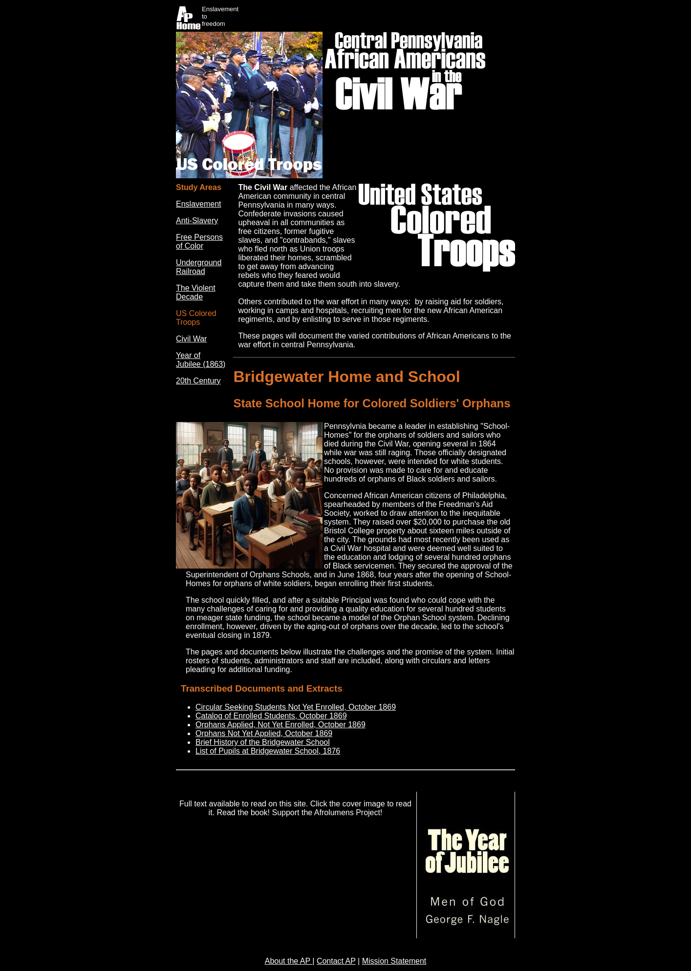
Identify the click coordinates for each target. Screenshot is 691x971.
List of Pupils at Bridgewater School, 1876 (267, 751)
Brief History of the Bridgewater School (262, 742)
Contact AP (336, 961)
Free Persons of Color (199, 241)
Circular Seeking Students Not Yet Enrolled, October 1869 (295, 707)
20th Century (198, 381)
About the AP (289, 961)
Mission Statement (394, 961)
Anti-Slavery (197, 220)
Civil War (191, 339)
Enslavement (198, 204)
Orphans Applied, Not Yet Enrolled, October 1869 (280, 724)
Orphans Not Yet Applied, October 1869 (263, 733)
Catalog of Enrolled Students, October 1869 (271, 716)
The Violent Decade (196, 292)
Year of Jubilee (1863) (200, 359)
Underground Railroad (198, 266)
